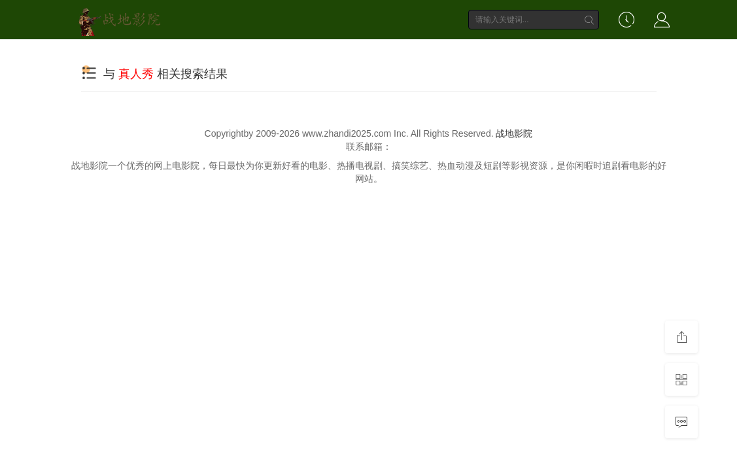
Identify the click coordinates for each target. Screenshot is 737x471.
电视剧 (292, 54)
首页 (195, 54)
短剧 (490, 54)
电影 (241, 54)
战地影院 (514, 133)
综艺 (342, 54)
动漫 (388, 54)
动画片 (439, 54)
